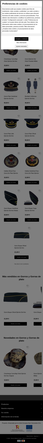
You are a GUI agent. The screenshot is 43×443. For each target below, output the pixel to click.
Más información (21, 42)
